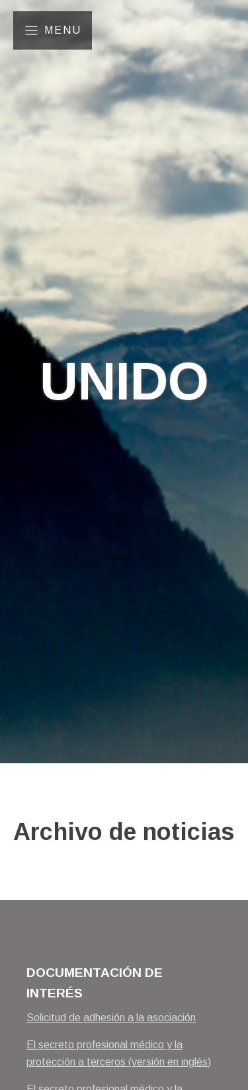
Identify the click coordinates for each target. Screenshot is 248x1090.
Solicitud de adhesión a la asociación (111, 1017)
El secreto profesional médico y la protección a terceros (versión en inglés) (118, 1053)
